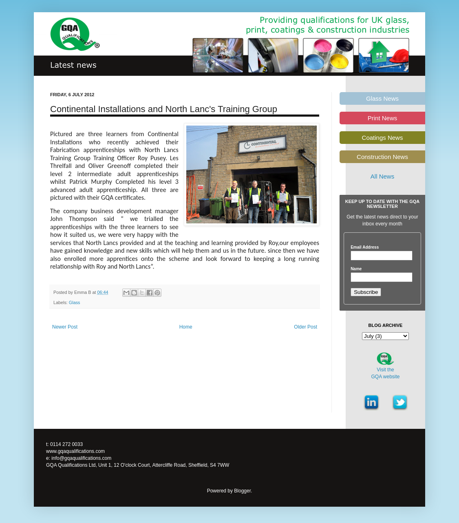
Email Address (365, 247)
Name (356, 269)
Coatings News (382, 137)
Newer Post (64, 327)
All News (382, 176)
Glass (74, 302)
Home (185, 327)
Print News (382, 118)
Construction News (382, 156)
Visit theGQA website (385, 373)
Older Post (305, 327)
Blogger (242, 491)
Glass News (382, 98)
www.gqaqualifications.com (75, 451)
